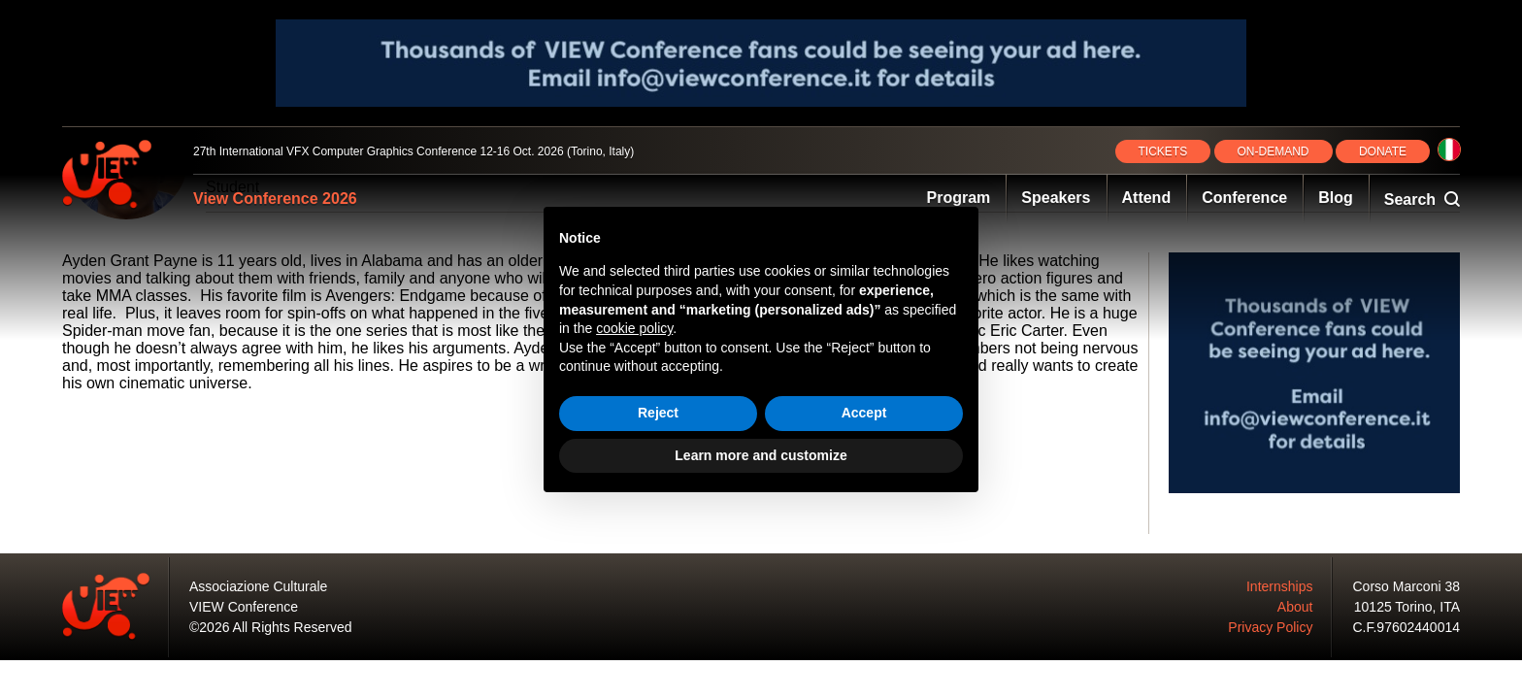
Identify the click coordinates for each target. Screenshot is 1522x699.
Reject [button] (658, 412)
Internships (1279, 586)
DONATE (1382, 151)
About (1295, 607)
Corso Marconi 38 (1407, 586)
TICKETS (1163, 151)
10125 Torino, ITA (1407, 607)
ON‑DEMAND (1273, 151)
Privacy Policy (1270, 627)
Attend (1147, 197)
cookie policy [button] (634, 328)
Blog (1335, 197)
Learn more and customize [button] (760, 455)
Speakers (1055, 197)
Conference (1244, 197)
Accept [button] (864, 412)
